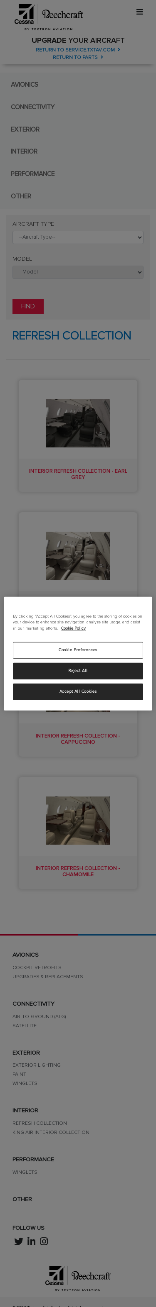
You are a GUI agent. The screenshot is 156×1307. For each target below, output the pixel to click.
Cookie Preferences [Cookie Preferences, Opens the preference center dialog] (78, 649)
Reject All (78, 670)
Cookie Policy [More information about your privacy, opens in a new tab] (73, 628)
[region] (78, 653)
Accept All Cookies (78, 691)
